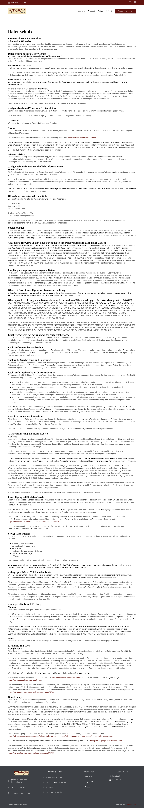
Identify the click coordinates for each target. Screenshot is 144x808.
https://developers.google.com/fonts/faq (68, 677)
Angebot (91, 11)
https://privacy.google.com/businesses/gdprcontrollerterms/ (32, 736)
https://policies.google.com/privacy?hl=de (24, 680)
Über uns (81, 11)
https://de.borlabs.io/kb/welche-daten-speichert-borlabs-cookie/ (33, 522)
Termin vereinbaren (125, 11)
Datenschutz (131, 805)
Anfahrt (109, 11)
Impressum (120, 805)
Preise (100, 11)
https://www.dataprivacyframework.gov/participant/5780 (31, 692)
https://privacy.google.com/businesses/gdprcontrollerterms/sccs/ (86, 736)
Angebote (89, 781)
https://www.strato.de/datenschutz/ (82, 138)
